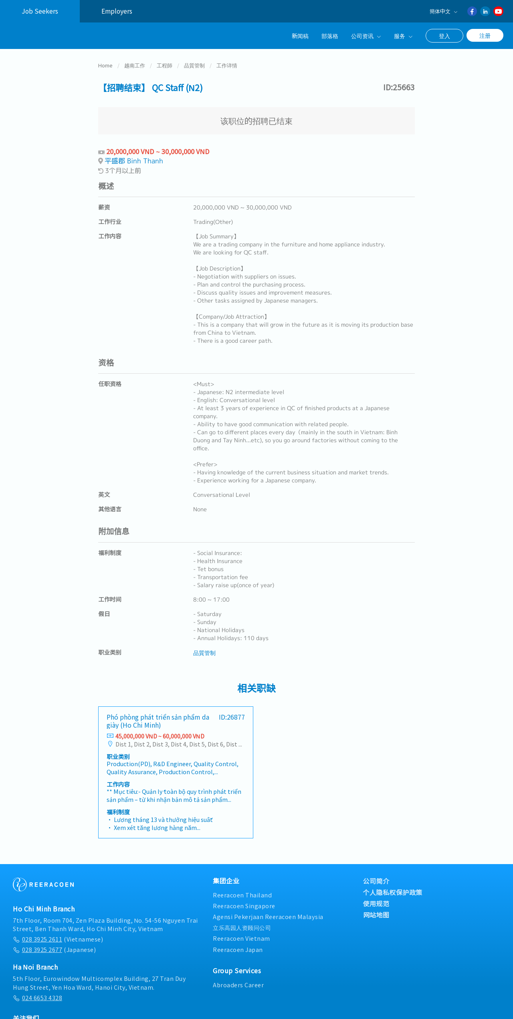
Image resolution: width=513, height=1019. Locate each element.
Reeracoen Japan (238, 948)
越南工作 (134, 64)
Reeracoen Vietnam (241, 937)
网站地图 (376, 914)
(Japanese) (54, 948)
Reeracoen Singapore (244, 905)
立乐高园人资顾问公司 (242, 926)
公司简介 (376, 880)
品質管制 (194, 64)
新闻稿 (300, 35)
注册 (485, 35)
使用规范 (376, 903)
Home (105, 64)
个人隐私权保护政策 (393, 891)
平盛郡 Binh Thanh (134, 160)
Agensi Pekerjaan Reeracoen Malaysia (268, 915)
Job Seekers (40, 11)
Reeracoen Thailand (242, 894)
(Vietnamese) (58, 938)
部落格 (329, 35)
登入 (444, 36)
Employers (116, 11)
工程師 (164, 64)
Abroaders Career (238, 984)
